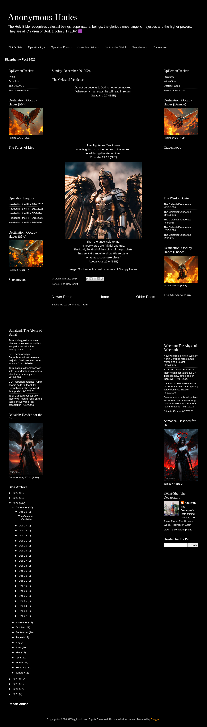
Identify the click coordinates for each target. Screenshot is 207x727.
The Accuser (160, 47)
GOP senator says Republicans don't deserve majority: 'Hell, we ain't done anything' (24, 359)
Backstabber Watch (115, 47)
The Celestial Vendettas (68, 80)
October (21, 627)
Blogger (155, 719)
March (19, 662)
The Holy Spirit (69, 284)
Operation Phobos (61, 47)
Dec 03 (23, 611)
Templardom (140, 47)
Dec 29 (23, 511)
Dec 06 (23, 595)
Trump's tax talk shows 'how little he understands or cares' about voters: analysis (25, 371)
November (22, 622)
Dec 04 (23, 606)
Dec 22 (23, 535)
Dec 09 (23, 590)
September (22, 632)
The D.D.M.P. (16, 85)
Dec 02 (23, 615)
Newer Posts (62, 297)
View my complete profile (178, 529)
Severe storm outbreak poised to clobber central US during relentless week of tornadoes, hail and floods (181, 402)
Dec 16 (23, 565)
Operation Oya (36, 47)
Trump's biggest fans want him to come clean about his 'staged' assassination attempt (25, 345)
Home (104, 297)
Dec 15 (23, 570)
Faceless (169, 76)
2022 (16, 683)
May (18, 652)
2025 (16, 497)
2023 (16, 679)
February (21, 667)
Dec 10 (23, 586)
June (19, 647)
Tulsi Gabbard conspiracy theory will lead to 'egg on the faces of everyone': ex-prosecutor (25, 400)
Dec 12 (23, 575)
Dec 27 (23, 525)
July (18, 642)
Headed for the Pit (19, 204)
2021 (16, 688)
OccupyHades (172, 85)
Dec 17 (23, 560)
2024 (16, 503)
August (20, 637)
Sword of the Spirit (174, 90)
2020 (16, 694)
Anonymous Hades (43, 17)
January (21, 672)
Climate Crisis (172, 411)
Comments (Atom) (78, 304)
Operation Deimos (88, 47)
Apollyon (190, 502)
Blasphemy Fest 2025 (20, 59)
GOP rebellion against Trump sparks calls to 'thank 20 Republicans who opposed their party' (25, 386)
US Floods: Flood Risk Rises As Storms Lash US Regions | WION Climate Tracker (181, 386)
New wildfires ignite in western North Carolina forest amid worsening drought (181, 358)
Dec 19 (23, 550)
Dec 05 (23, 601)
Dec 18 (23, 555)
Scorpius (14, 81)
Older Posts (145, 297)
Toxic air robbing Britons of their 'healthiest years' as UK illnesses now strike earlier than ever (180, 374)
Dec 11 (23, 580)
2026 (16, 492)
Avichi (12, 76)
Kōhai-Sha (170, 81)
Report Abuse (18, 704)
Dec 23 (23, 530)
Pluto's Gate (15, 47)
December (22, 507)
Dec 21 (23, 540)
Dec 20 (23, 545)
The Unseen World (19, 90)
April (19, 657)
